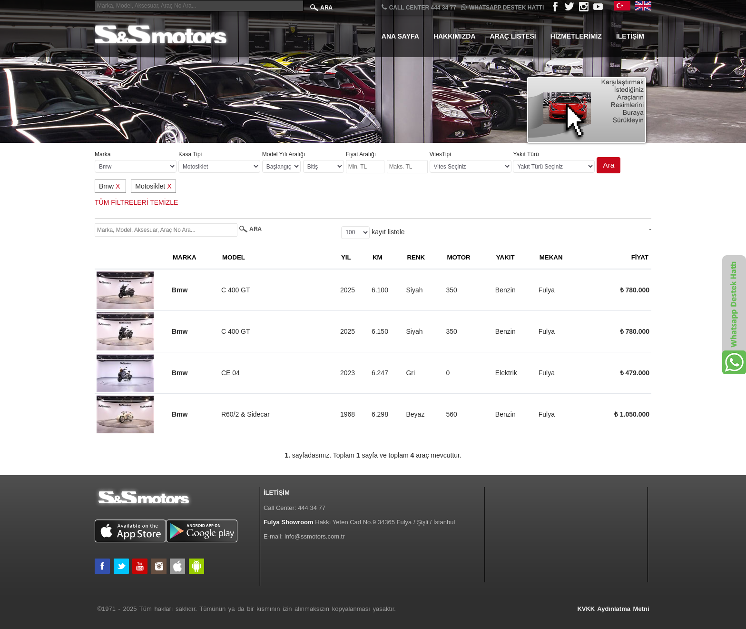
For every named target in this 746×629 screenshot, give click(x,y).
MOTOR (458, 257)
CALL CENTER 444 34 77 (419, 7)
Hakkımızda (454, 36)
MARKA (184, 257)
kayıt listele (388, 232)
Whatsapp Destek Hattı (502, 7)
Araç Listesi (513, 36)
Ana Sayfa (400, 36)
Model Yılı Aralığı (283, 154)
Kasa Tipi (190, 154)
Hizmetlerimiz (576, 36)
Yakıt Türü (526, 154)
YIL (346, 257)
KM (378, 257)
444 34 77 (311, 507)
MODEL (233, 257)
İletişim (630, 36)
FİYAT (639, 257)
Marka (102, 154)
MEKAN (551, 257)
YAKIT (505, 257)
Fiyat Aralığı (361, 154)
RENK (416, 257)
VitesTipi (440, 154)
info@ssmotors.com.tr (315, 536)
